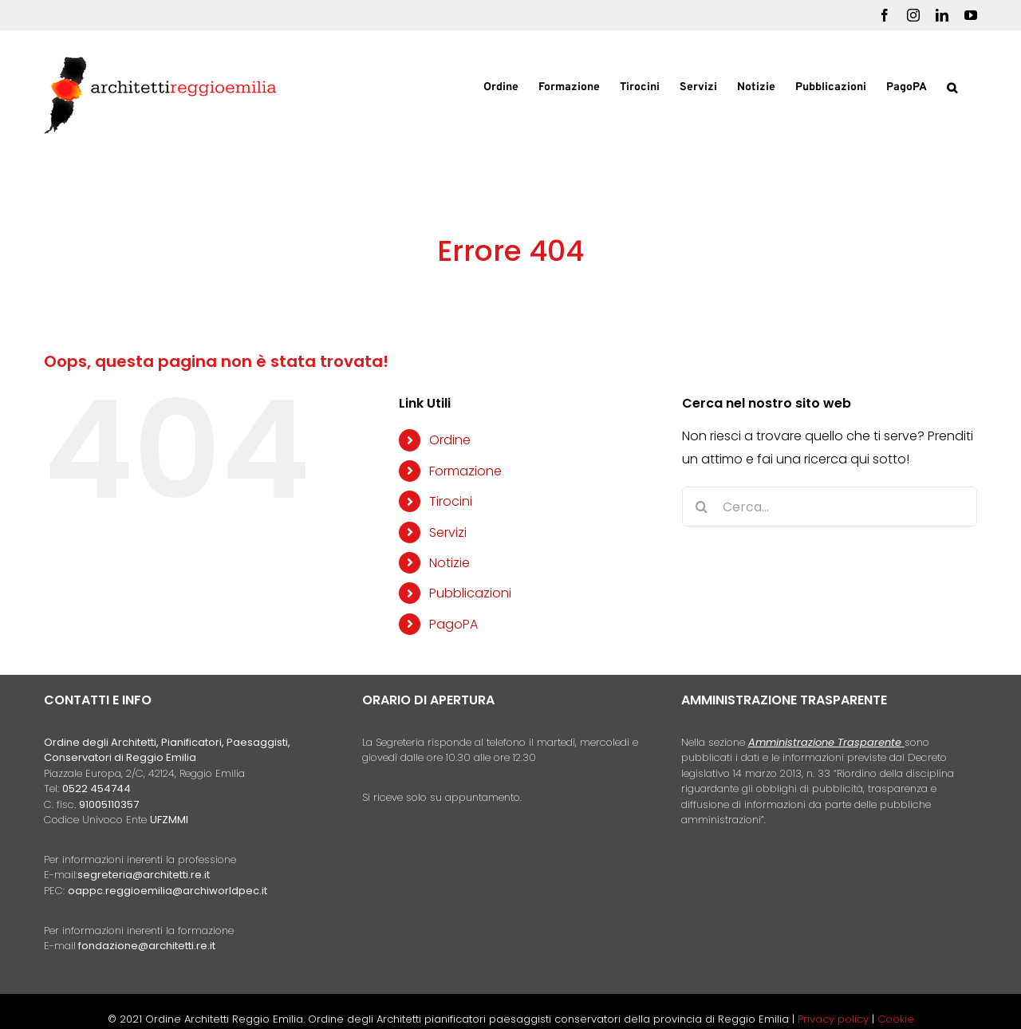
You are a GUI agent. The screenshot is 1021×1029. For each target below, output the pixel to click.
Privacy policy (835, 1019)
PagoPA (453, 624)
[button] (952, 86)
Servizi (448, 532)
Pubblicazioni (470, 593)
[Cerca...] (829, 506)
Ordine (450, 440)
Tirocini (450, 501)
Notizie (449, 563)
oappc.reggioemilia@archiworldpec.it (167, 890)
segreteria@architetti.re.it (143, 874)
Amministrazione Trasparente (824, 742)
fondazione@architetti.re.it (146, 945)
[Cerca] (702, 506)
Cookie (895, 1019)
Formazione (465, 471)
